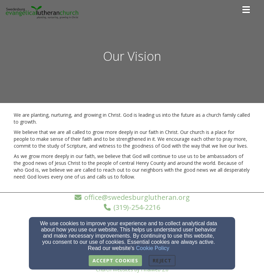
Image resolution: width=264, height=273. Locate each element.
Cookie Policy (152, 248)
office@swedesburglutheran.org (137, 197)
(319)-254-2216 (136, 207)
